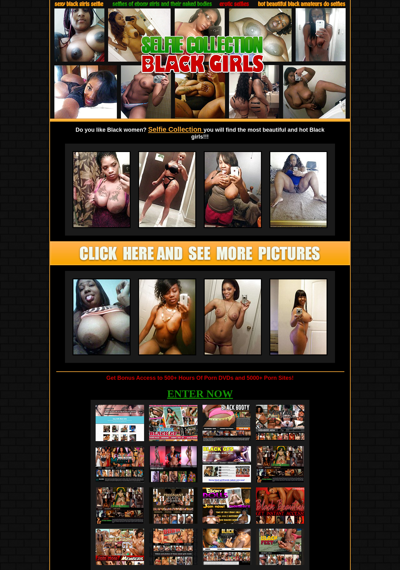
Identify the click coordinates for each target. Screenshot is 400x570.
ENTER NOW (200, 394)
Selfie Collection (175, 129)
